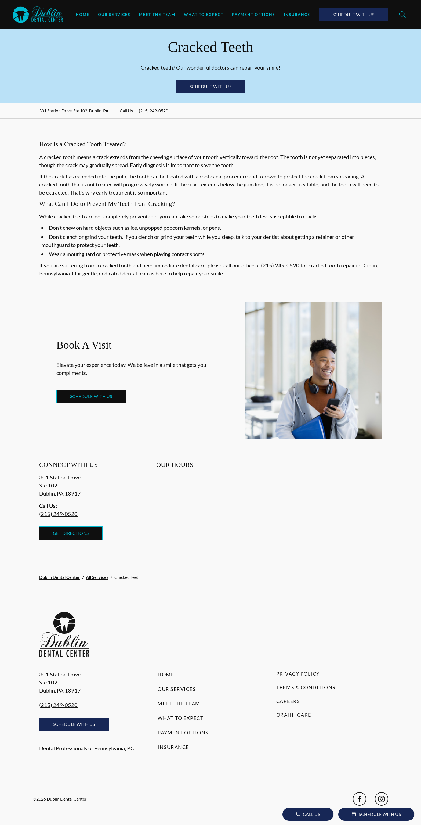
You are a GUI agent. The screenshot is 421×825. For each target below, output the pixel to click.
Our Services (114, 14)
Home (82, 14)
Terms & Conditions (306, 687)
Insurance (297, 14)
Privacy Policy (298, 674)
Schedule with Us (353, 14)
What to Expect (203, 14)
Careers (288, 701)
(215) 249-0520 (153, 110)
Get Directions (71, 533)
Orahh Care (293, 715)
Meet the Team (157, 14)
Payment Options (253, 14)
